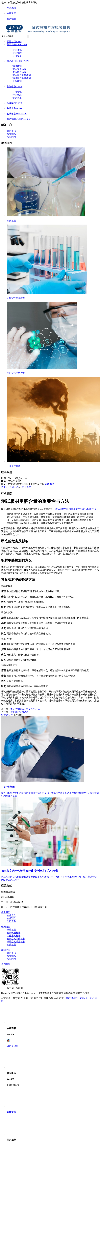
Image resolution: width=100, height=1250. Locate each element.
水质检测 (17, 81)
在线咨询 (49, 484)
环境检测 (17, 66)
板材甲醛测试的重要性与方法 (25, 709)
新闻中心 (14, 86)
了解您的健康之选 (19, 712)
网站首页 (14, 41)
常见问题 (17, 98)
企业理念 (17, 53)
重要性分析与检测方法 (84, 509)
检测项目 (18, 61)
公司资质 (17, 56)
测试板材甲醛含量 (64, 509)
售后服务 (14, 108)
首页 (3, 487)
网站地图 (11, 8)
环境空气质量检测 (22, 78)
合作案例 (14, 103)
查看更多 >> (7, 715)
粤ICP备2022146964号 (77, 998)
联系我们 (11, 19)
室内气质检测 (19, 69)
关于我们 (17, 44)
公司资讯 (17, 92)
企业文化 (17, 50)
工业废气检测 (19, 72)
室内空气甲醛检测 (22, 75)
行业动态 (17, 95)
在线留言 (11, 13)
